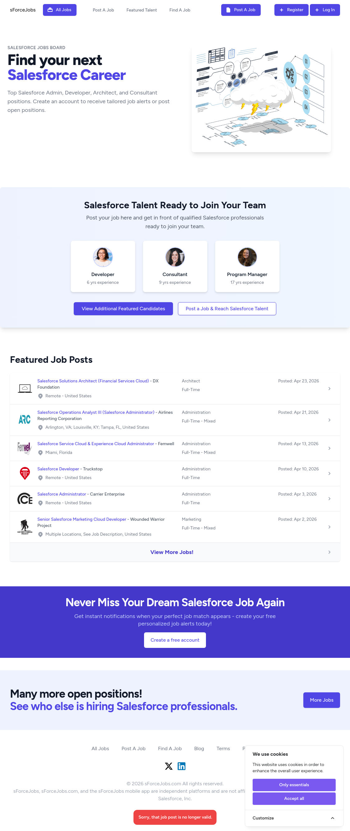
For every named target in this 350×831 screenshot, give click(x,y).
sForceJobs (22, 10)
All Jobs (100, 748)
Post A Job (103, 10)
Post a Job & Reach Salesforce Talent (227, 309)
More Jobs (322, 700)
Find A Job (180, 10)
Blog (199, 748)
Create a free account (175, 640)
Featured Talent (141, 10)
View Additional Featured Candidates (123, 309)
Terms (223, 748)
